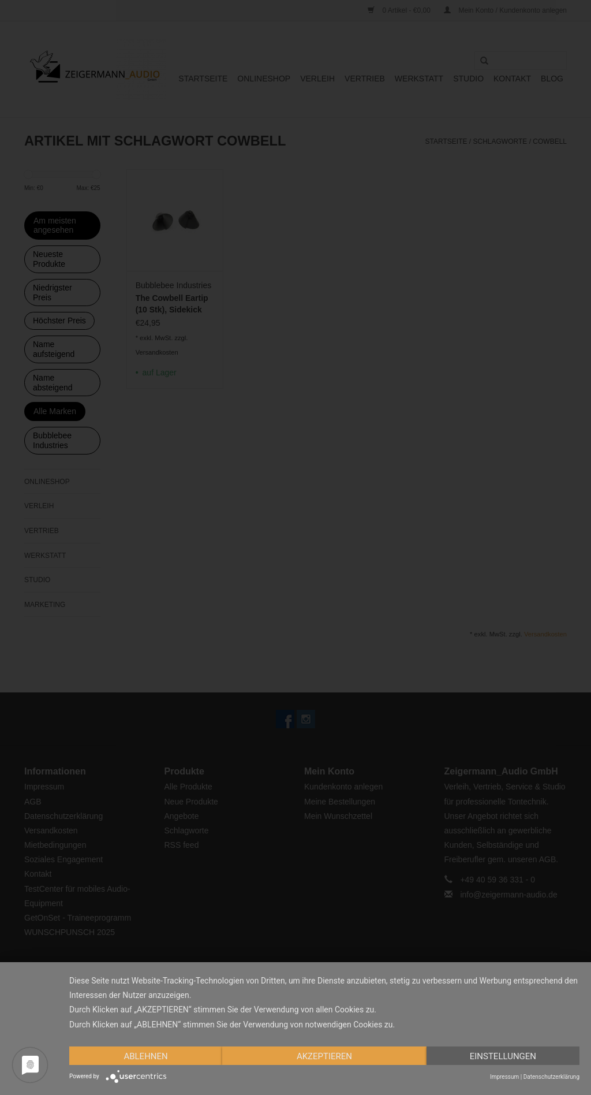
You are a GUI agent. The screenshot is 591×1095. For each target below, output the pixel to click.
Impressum (504, 1077)
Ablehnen (145, 1056)
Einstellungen (503, 1056)
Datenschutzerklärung (551, 1077)
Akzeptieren (324, 1056)
